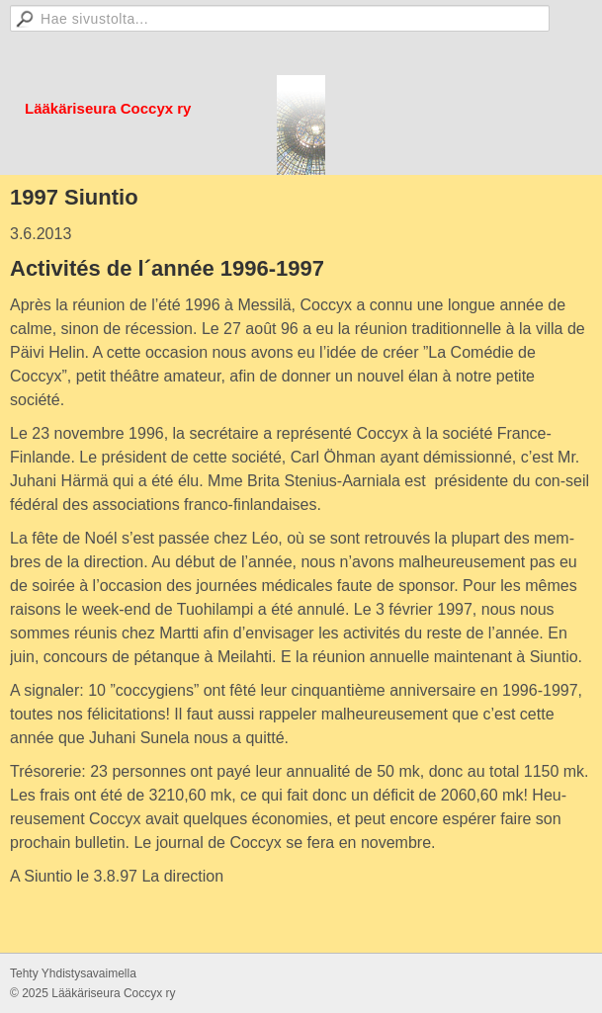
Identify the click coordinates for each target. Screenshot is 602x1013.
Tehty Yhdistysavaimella (73, 973)
